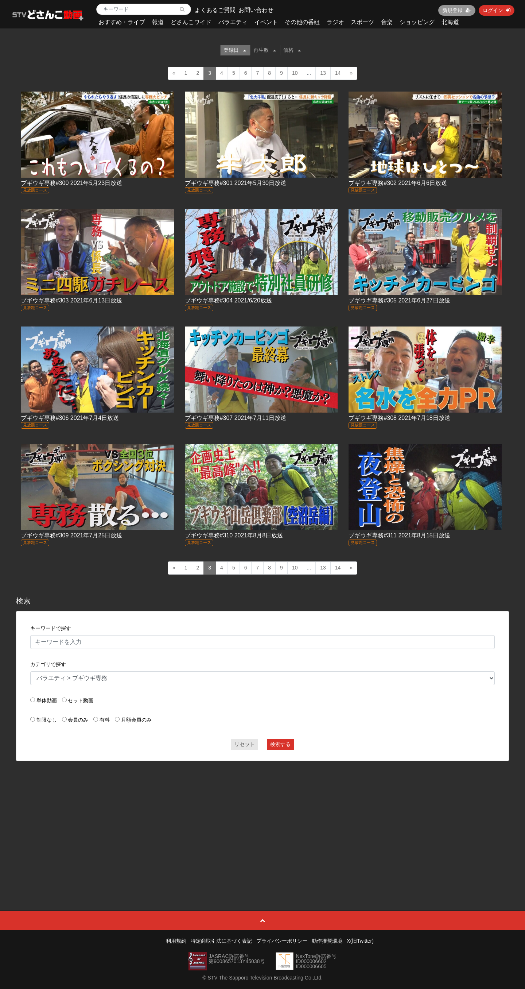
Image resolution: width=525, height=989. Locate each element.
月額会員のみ (136, 720)
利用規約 (176, 941)
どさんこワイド (191, 22)
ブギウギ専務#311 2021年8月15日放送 (399, 535)
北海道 (450, 22)
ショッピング (417, 22)
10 (295, 73)
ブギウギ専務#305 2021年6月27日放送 (399, 300)
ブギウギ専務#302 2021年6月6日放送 (398, 183)
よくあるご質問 (215, 10)
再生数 (264, 50)
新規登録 (456, 10)
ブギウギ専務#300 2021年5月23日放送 (71, 183)
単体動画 (46, 700)
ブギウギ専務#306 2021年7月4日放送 (70, 418)
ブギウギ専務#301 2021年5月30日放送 (235, 183)
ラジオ (335, 22)
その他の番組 (302, 22)
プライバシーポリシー (281, 941)
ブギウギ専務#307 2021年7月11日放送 (235, 418)
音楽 (387, 22)
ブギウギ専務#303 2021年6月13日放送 (71, 300)
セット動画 (80, 700)
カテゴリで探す (48, 664)
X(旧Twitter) (360, 941)
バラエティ (233, 22)
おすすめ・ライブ (121, 22)
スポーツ (362, 22)
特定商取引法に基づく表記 (221, 941)
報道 (158, 22)
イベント (266, 22)
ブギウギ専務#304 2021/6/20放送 (228, 300)
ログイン (496, 10)
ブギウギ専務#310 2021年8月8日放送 (234, 535)
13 (323, 73)
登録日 (234, 50)
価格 (292, 50)
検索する (280, 744)
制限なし (46, 720)
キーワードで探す (50, 628)
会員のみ (78, 720)
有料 (105, 720)
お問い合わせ (255, 10)
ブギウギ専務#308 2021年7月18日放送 (399, 418)
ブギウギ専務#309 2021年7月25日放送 (71, 535)
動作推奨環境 (327, 941)
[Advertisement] (262, 819)
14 (338, 73)
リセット (244, 744)
